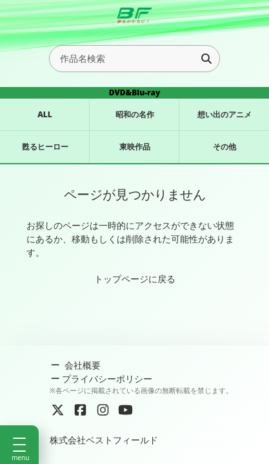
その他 (224, 146)
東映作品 (134, 146)
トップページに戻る (134, 279)
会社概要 (75, 365)
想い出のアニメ (224, 114)
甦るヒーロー (45, 146)
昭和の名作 (134, 114)
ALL (44, 114)
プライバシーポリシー (101, 378)
